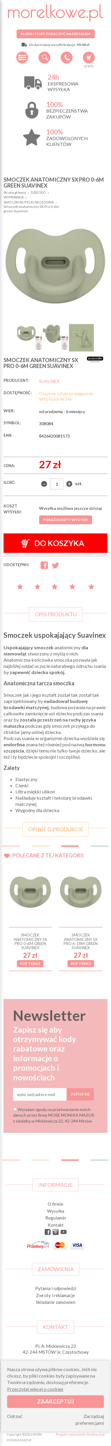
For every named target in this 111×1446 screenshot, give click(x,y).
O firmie (55, 1204)
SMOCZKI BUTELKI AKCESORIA (29, 202)
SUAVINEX (49, 381)
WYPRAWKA (14, 197)
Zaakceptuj (55, 1401)
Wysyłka (55, 1211)
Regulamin (55, 1217)
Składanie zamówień (55, 1302)
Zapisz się (80, 1094)
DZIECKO (38, 192)
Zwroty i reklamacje (55, 1295)
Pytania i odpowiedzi (55, 1288)
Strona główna (15, 192)
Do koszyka (52, 543)
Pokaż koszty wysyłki (65, 519)
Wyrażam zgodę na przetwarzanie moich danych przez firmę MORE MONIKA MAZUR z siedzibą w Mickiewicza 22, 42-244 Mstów (53, 1115)
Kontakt (56, 1225)
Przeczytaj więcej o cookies (35, 1389)
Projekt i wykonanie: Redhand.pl (80, 1434)
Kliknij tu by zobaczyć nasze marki (56, 34)
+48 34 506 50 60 (67, 57)
